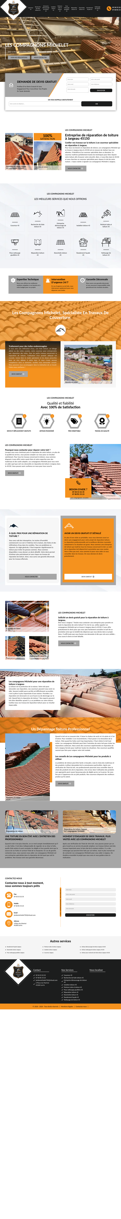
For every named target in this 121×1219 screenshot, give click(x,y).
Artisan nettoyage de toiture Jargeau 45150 (93, 950)
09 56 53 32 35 (78, 492)
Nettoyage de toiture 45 (97, 8)
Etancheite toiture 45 (82, 8)
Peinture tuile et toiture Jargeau (52, 947)
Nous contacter (40, 57)
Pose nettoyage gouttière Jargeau (15, 952)
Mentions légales (67, 1006)
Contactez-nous (81, 1006)
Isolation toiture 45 (53, 8)
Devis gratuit (18, 374)
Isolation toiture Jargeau (50, 950)
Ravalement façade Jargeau (14, 947)
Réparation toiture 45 (74, 8)
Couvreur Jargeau (48, 952)
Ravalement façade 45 (89, 8)
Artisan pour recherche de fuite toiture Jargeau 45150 (96, 952)
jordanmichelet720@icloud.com (25, 915)
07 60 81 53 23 (78, 494)
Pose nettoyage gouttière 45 (66, 8)
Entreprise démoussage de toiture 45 (46, 8)
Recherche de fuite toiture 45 (38, 8)
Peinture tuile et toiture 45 (60, 8)
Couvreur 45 (30, 8)
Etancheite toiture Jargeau (14, 950)
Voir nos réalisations (19, 57)
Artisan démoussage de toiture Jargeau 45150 (94, 947)
